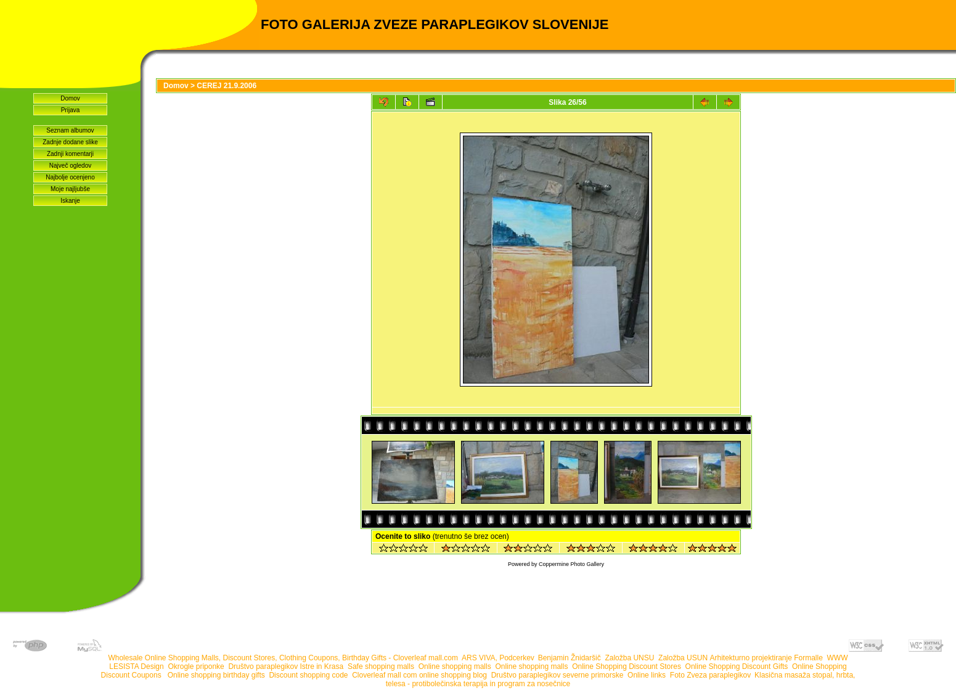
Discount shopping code (308, 675)
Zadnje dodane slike (70, 142)
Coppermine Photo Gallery (571, 564)
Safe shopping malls (381, 666)
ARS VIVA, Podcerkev (498, 658)
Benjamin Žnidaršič (569, 658)
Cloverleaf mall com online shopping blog (419, 675)
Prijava (70, 110)
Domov (70, 98)
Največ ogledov (70, 165)
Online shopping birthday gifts (216, 675)
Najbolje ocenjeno (70, 177)
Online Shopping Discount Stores (626, 666)
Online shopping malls (455, 666)
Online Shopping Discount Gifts (736, 666)
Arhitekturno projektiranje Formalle (765, 658)
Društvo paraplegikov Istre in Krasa (285, 666)
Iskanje (70, 200)
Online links (646, 675)
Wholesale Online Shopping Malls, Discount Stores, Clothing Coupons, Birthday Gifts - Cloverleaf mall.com (283, 658)
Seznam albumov (70, 130)
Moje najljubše (70, 189)
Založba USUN (683, 658)
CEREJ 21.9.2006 (226, 85)
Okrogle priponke (196, 666)
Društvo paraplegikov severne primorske (557, 675)
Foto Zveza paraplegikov (710, 675)
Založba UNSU (629, 658)
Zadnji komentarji (70, 153)
